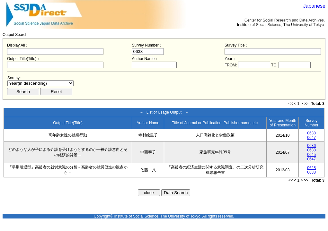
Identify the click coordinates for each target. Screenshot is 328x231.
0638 (311, 133)
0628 (311, 168)
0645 (311, 154)
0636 (311, 145)
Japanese (314, 6)
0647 (311, 137)
